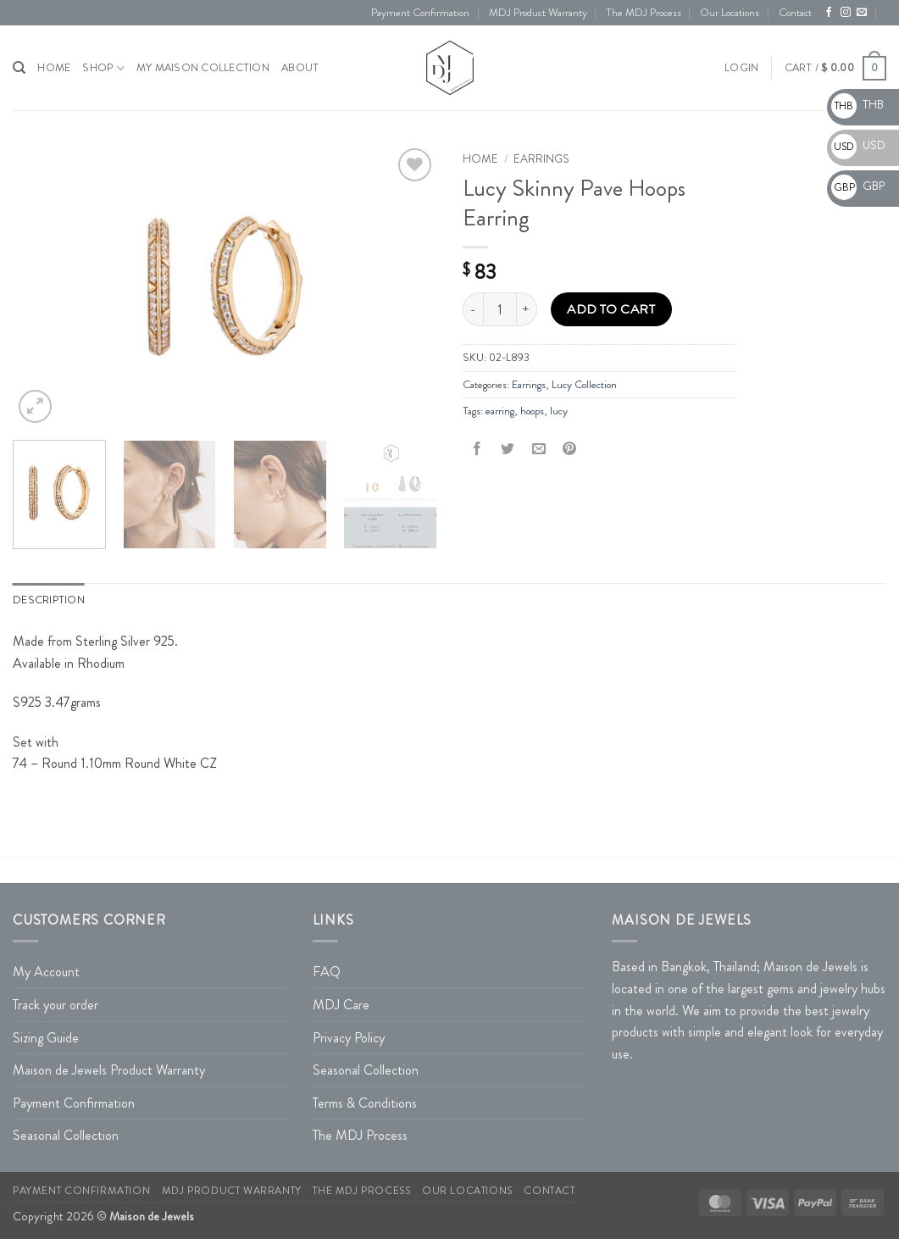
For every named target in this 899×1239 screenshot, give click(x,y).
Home (480, 159)
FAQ (327, 971)
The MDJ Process (643, 12)
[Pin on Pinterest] (569, 449)
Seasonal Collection (66, 1135)
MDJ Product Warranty (538, 12)
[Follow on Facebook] (829, 12)
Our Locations (729, 12)
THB (857, 104)
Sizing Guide (46, 1037)
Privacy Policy (349, 1037)
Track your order (55, 1004)
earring (500, 411)
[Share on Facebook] (477, 449)
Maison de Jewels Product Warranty (109, 1070)
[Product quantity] (500, 309)
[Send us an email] (862, 12)
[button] (741, 68)
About (300, 67)
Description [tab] (49, 600)
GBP (858, 185)
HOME (53, 67)
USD (858, 144)
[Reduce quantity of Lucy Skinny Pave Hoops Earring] (473, 309)
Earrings (541, 159)
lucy (559, 411)
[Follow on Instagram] (846, 12)
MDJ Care (341, 1004)
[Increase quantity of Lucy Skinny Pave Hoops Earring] (527, 309)
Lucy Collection (584, 384)
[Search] (19, 68)
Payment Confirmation (420, 12)
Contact (795, 12)
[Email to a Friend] (538, 449)
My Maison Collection (202, 67)
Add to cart (611, 309)
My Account (46, 971)
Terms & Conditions (365, 1103)
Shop (103, 68)
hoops (532, 411)
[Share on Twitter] (508, 449)
